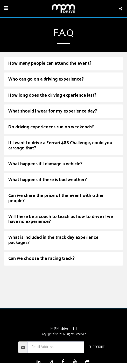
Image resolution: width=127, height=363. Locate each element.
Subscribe (96, 347)
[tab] (63, 63)
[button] (5, 8)
